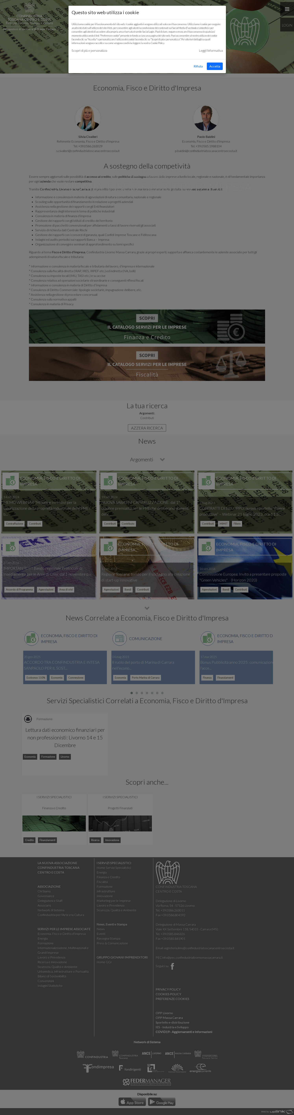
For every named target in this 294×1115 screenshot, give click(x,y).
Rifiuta (198, 66)
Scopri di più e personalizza (89, 50)
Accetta (214, 66)
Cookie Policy (157, 43)
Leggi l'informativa (211, 50)
